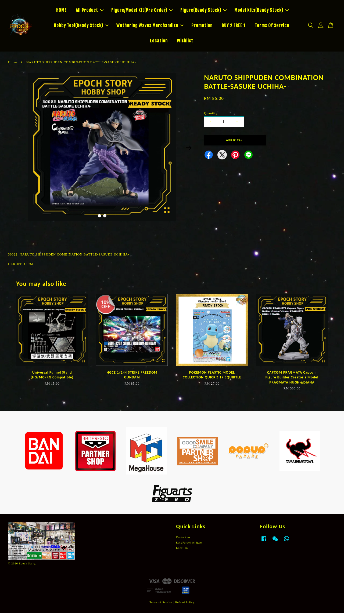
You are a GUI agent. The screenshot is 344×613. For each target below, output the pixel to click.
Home (12, 62)
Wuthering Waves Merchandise (150, 25)
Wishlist (185, 40)
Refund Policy (185, 602)
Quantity (210, 113)
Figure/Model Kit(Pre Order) (142, 10)
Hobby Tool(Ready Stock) (81, 25)
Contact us (183, 537)
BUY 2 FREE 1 (234, 25)
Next (188, 147)
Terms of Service (160, 602)
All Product (89, 10)
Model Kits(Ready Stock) (261, 10)
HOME (61, 10)
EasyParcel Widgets (189, 542)
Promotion (202, 25)
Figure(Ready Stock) (203, 10)
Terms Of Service (272, 25)
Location (159, 40)
